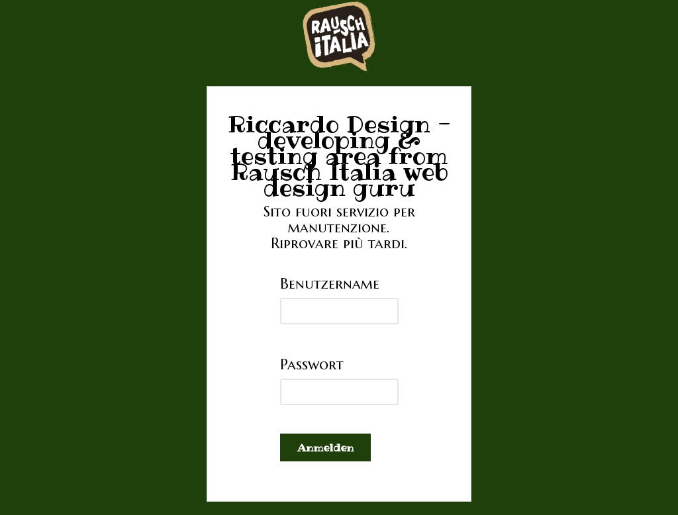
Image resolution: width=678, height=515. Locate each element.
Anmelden (325, 447)
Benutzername (329, 283)
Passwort (312, 364)
